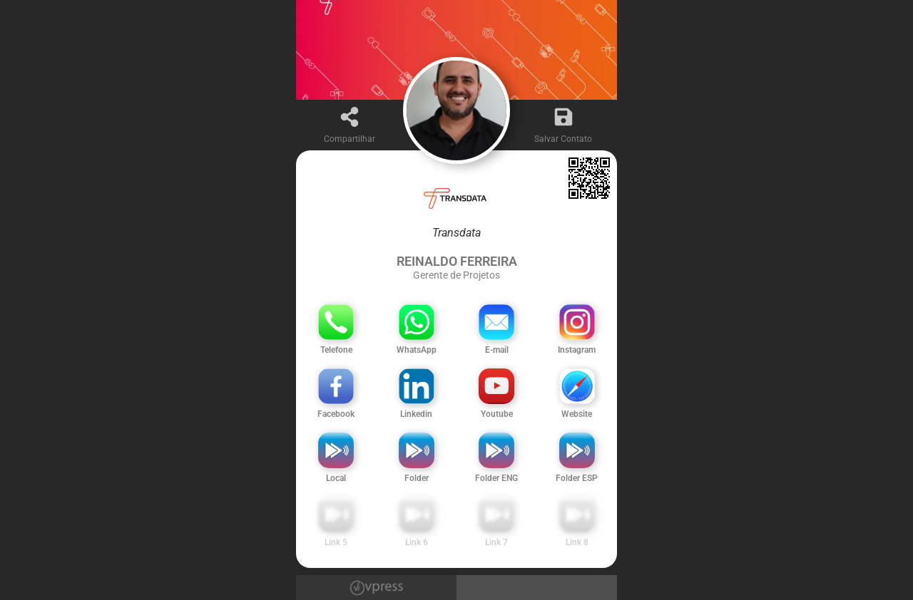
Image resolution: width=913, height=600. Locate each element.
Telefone (336, 350)
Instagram (577, 350)
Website (576, 414)
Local (336, 478)
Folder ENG (496, 478)
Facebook (336, 414)
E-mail (497, 350)
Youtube (497, 414)
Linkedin (416, 414)
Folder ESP (577, 478)
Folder (416, 478)
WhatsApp (417, 350)
